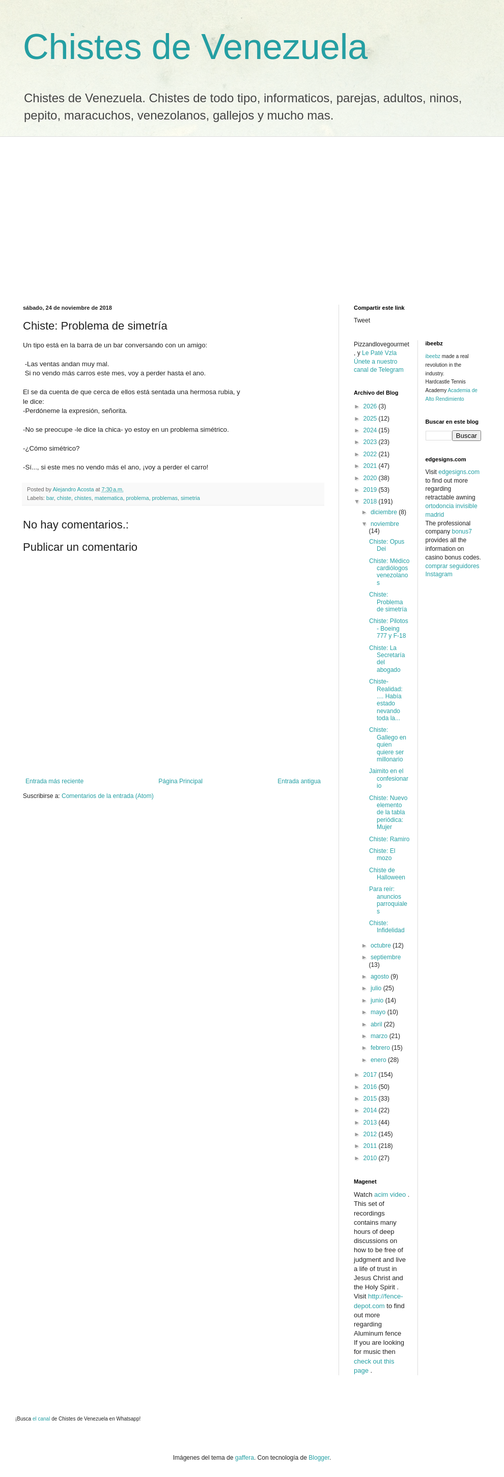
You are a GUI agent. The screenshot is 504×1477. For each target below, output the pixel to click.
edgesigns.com (459, 472)
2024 (371, 430)
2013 (371, 1122)
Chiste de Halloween (387, 874)
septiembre (386, 957)
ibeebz (433, 356)
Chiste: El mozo (382, 854)
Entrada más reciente (54, 781)
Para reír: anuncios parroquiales (388, 899)
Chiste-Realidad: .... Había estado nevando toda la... (386, 700)
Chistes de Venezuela (195, 47)
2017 (371, 1074)
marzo (380, 1036)
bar (50, 498)
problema (137, 498)
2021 (371, 465)
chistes (83, 498)
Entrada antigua (299, 781)
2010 (371, 1158)
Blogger (319, 1457)
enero (379, 1060)
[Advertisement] (252, 213)
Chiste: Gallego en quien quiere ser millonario (387, 744)
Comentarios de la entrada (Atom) (108, 796)
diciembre (385, 512)
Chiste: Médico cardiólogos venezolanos (389, 571)
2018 (371, 501)
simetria (190, 498)
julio (377, 988)
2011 (371, 1145)
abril (377, 1024)
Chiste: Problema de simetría (388, 602)
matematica (109, 498)
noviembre (385, 523)
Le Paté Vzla (379, 353)
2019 (371, 489)
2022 (371, 454)
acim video (390, 1194)
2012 (371, 1134)
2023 (371, 442)
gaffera (244, 1457)
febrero (381, 1047)
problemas (165, 498)
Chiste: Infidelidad (387, 927)
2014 (371, 1110)
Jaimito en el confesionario (388, 778)
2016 (371, 1086)
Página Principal (180, 781)
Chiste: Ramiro (389, 839)
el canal (42, 1419)
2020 (371, 478)
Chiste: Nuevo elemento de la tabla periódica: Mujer (388, 812)
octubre (382, 945)
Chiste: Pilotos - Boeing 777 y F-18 (388, 628)
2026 (371, 406)
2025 (371, 418)
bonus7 (462, 531)
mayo (379, 1012)
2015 (371, 1098)
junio (378, 1000)
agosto (380, 976)
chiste (64, 498)
